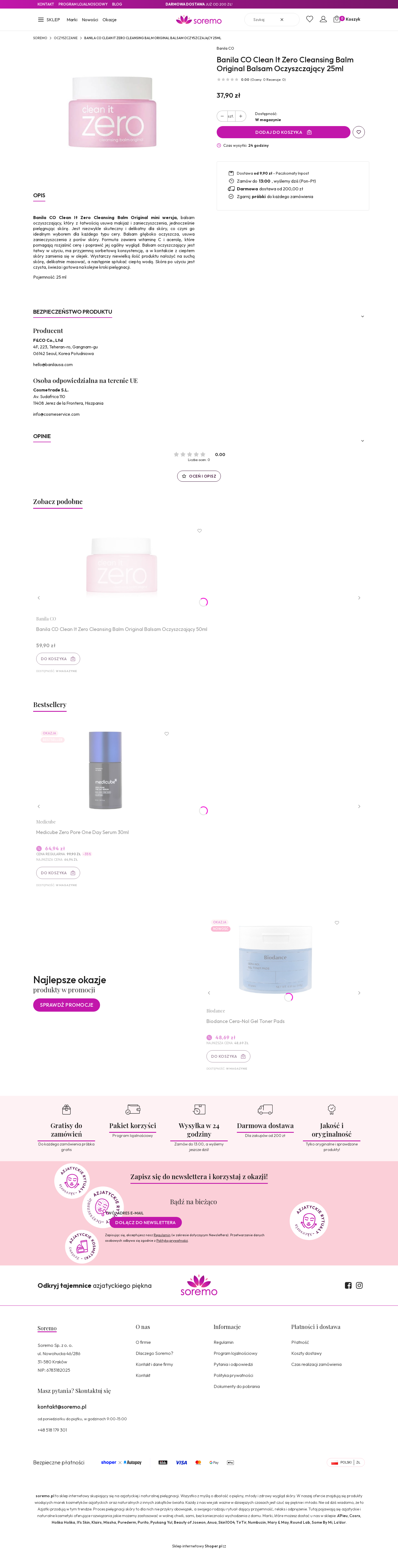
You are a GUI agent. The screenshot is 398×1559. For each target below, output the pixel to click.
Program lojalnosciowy (83, 4)
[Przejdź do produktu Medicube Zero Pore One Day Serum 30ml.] (106, 773)
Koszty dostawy (306, 1359)
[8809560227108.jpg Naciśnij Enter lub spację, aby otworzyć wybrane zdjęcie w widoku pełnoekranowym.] (114, 115)
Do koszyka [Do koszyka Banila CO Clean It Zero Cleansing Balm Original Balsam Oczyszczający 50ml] (55, 659)
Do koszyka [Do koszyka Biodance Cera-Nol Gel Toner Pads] (225, 1061)
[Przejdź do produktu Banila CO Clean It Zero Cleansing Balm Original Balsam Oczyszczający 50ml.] (123, 568)
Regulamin (162, 1241)
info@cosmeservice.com (56, 414)
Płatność (300, 1348)
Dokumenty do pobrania (237, 1392)
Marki (72, 19)
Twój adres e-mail (124, 1218)
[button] (49, 20)
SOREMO (40, 38)
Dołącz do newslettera (145, 1228)
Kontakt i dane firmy (154, 1370)
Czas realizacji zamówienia (316, 1370)
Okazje (110, 19)
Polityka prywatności (233, 1381)
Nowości (90, 19)
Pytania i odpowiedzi (233, 1370)
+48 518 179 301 (52, 1435)
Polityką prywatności (172, 1246)
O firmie (143, 1348)
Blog (117, 4)
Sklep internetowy (197, 1551)
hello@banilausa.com (53, 364)
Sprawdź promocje (66, 1010)
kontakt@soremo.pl (62, 1412)
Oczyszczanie (66, 38)
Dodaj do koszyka (278, 132)
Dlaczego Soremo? (154, 1359)
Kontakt (46, 4)
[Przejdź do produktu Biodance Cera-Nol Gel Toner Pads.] (277, 964)
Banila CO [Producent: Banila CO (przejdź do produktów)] (225, 48)
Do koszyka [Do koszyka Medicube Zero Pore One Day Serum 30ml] (55, 875)
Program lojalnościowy (235, 1359)
